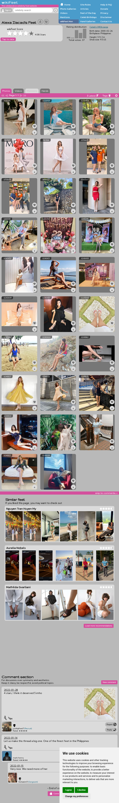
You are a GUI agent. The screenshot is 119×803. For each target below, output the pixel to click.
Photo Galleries (68, 9)
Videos (63, 13)
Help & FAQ (106, 4)
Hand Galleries (87, 21)
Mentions (65, 17)
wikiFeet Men (66, 21)
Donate (104, 9)
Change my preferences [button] (76, 796)
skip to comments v (106, 493)
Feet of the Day (88, 13)
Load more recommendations (98, 626)
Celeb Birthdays (88, 17)
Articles (84, 9)
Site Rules (85, 4)
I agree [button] (68, 790)
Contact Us (106, 21)
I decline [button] (81, 790)
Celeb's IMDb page (99, 27)
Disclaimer (106, 17)
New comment (109, 682)
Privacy (104, 13)
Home (67, 4)
